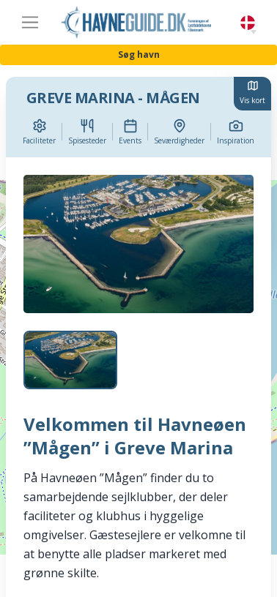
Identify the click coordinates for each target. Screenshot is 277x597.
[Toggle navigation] (30, 23)
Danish (247, 23)
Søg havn (139, 54)
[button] (253, 32)
